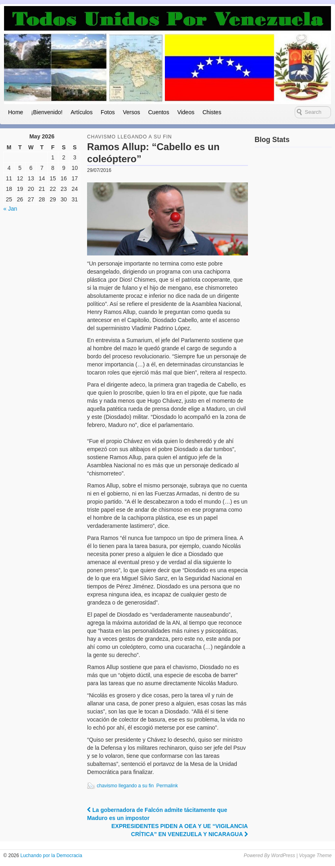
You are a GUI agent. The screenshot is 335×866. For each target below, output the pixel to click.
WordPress (283, 855)
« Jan (10, 208)
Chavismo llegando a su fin (129, 137)
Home (15, 112)
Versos (131, 112)
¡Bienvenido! (46, 112)
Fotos (108, 112)
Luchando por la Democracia (50, 855)
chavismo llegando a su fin (125, 786)
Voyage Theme (315, 855)
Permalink (167, 786)
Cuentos (158, 112)
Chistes (211, 112)
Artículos (81, 112)
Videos (186, 112)
